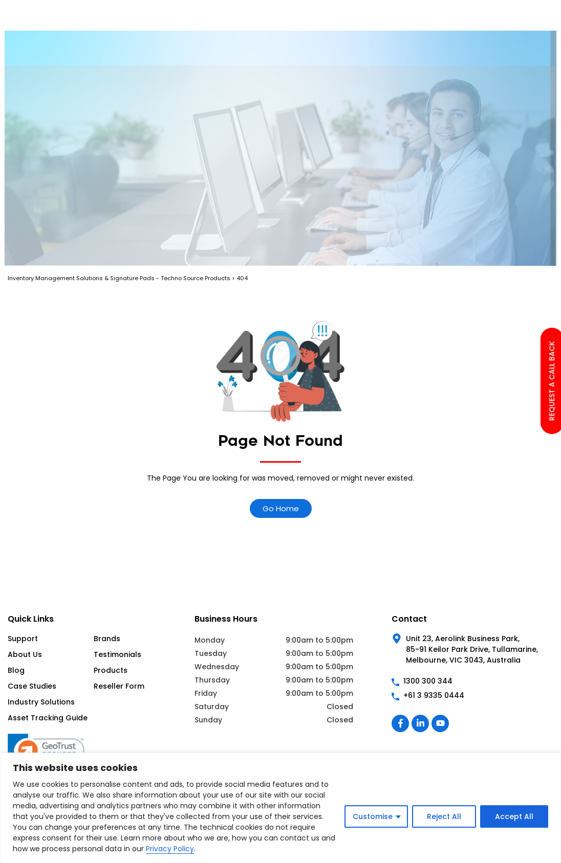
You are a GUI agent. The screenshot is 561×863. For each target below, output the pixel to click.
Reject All (444, 816)
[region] (280, 808)
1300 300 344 (427, 681)
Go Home (281, 508)
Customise (373, 816)
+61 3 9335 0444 (433, 695)
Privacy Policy (170, 849)
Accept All (514, 816)
